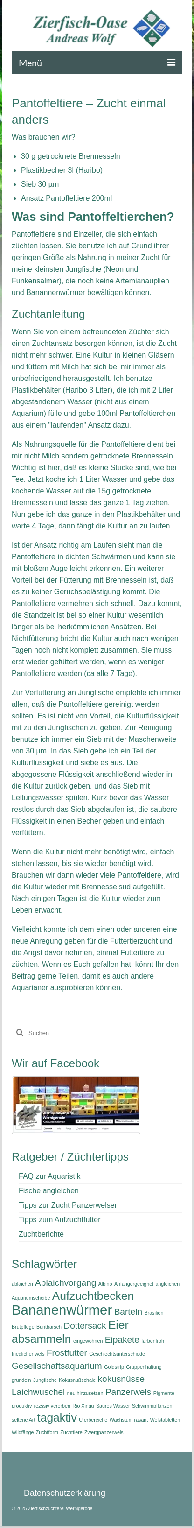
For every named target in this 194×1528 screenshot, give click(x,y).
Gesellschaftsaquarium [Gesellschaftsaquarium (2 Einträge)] (57, 1366)
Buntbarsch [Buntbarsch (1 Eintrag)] (49, 1327)
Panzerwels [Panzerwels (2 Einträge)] (128, 1392)
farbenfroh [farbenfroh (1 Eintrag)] (152, 1341)
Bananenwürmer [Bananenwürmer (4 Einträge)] (62, 1309)
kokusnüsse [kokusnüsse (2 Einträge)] (121, 1379)
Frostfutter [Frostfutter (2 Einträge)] (67, 1353)
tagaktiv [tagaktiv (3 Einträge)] (57, 1417)
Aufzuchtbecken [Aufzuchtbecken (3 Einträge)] (93, 1295)
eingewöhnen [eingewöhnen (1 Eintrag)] (88, 1341)
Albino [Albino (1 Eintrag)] (105, 1284)
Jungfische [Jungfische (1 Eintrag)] (45, 1380)
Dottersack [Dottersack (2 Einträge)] (84, 1326)
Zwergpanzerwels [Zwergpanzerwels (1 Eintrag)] (104, 1432)
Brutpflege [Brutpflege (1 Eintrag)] (23, 1327)
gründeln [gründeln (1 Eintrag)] (21, 1380)
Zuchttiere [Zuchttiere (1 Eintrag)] (71, 1432)
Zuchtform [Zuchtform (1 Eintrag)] (47, 1432)
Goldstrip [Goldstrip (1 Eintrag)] (114, 1367)
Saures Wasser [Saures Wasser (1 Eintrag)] (113, 1405)
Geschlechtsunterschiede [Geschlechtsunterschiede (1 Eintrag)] (117, 1354)
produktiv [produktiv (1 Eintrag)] (22, 1405)
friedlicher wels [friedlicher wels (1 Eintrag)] (28, 1354)
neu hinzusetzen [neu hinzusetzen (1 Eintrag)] (85, 1393)
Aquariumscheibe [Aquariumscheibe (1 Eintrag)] (31, 1298)
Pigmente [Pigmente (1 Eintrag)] (163, 1393)
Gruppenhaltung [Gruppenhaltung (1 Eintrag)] (143, 1367)
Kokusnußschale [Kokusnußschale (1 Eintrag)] (77, 1380)
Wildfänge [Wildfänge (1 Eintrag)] (23, 1432)
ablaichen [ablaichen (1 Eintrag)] (22, 1284)
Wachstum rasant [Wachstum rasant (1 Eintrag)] (129, 1419)
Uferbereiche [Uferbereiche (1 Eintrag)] (93, 1419)
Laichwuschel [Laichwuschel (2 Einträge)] (38, 1392)
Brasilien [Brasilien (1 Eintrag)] (153, 1313)
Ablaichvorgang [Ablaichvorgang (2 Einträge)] (65, 1283)
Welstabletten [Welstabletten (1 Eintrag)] (165, 1419)
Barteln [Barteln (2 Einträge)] (128, 1312)
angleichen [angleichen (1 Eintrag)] (168, 1284)
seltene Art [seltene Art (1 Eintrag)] (23, 1419)
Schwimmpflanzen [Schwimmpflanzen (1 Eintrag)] (152, 1405)
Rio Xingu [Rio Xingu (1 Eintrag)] (83, 1405)
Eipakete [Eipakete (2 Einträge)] (122, 1340)
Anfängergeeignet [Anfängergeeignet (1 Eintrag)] (133, 1284)
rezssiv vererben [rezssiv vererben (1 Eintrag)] (52, 1405)
